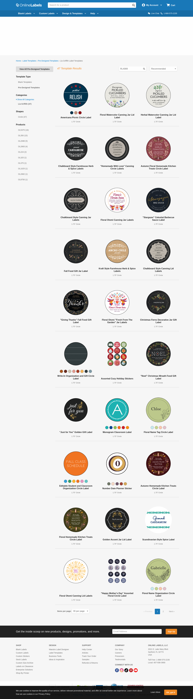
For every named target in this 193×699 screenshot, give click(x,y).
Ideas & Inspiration (56, 659)
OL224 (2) (22, 152)
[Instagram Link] (122, 670)
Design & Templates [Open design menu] (74, 13)
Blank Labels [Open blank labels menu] (26, 13)
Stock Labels (21, 659)
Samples (85, 659)
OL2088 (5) (23, 141)
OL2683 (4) (23, 146)
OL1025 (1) (23, 169)
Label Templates (29, 61)
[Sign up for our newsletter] (137, 631)
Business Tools (55, 656)
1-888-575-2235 (169, 13)
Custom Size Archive (24, 663)
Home (18, 61)
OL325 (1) (22, 158)
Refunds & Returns (90, 663)
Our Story (119, 649)
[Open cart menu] (171, 5)
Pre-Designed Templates (48, 61)
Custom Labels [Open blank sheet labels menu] (48, 13)
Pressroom (119, 656)
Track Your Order (89, 656)
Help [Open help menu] (94, 13)
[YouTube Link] (136, 670)
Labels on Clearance (24, 666)
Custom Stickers (23, 656)
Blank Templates (25, 82)
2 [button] (163, 611)
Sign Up (171, 631)
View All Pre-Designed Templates (34, 69)
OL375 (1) (22, 163)
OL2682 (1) (23, 174)
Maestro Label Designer (59, 649)
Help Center (87, 649)
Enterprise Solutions (24, 670)
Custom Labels (22, 653)
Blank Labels (21, 649)
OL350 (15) (23, 135)
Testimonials (120, 659)
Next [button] (171, 611)
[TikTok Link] (126, 670)
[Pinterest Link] (131, 670)
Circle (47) (22, 117)
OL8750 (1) (23, 179)
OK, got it (170, 692)
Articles (85, 653)
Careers (118, 653)
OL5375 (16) (23, 130)
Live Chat (153, 13)
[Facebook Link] (117, 670)
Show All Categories (25, 99)
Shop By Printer (22, 673)
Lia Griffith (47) (24, 104)
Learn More (155, 692)
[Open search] (133, 5)
